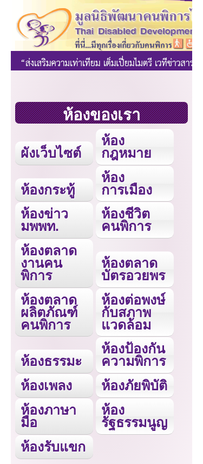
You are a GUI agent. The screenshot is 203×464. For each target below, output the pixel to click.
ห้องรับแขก (53, 446)
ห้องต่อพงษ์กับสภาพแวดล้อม (133, 312)
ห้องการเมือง (126, 183)
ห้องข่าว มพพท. (44, 220)
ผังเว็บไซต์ (51, 152)
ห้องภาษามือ (48, 416)
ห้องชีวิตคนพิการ (126, 220)
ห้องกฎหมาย (126, 146)
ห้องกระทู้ (48, 189)
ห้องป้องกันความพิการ (133, 355)
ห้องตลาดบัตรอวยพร (133, 269)
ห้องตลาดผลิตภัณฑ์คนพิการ (49, 312)
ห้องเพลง (46, 385)
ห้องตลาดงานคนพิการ (49, 263)
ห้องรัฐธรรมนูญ (134, 416)
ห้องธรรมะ (51, 361)
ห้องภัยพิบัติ (134, 385)
